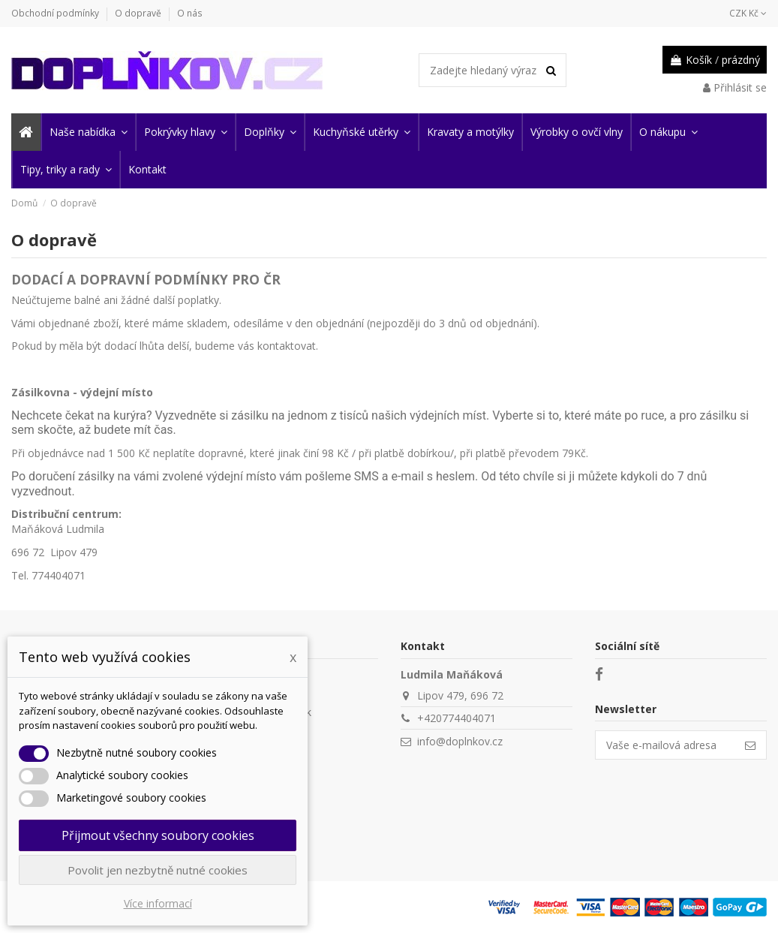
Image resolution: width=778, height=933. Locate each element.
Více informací (158, 903)
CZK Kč (748, 13)
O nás (190, 13)
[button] (88, 132)
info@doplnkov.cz (460, 741)
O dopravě (139, 13)
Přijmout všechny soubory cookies (158, 835)
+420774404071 (456, 718)
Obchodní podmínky (56, 13)
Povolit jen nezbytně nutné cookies (158, 869)
